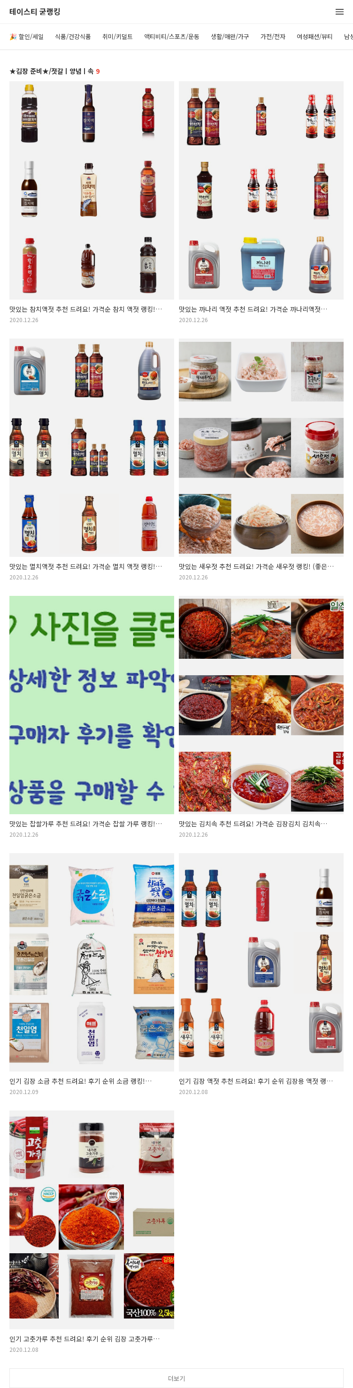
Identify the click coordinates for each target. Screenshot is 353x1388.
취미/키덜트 (117, 36)
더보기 (176, 1378)
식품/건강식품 (73, 36)
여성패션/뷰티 (315, 36)
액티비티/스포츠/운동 (172, 36)
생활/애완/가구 (230, 36)
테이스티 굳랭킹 (35, 12)
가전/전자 (273, 36)
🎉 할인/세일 (26, 36)
